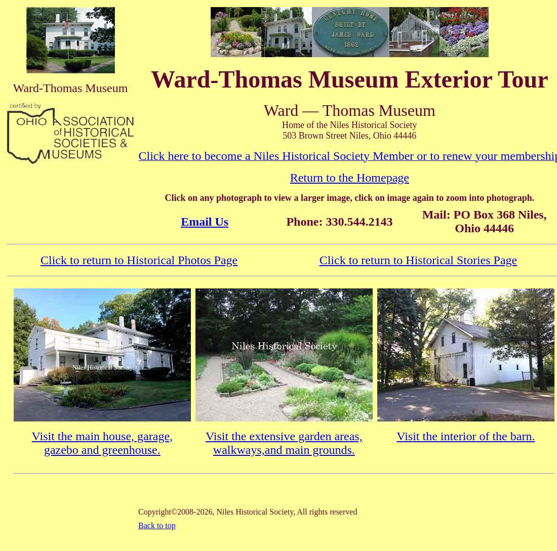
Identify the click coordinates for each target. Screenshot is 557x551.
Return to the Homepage (349, 177)
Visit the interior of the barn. (465, 436)
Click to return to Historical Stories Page (419, 260)
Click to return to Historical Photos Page (139, 260)
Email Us (204, 221)
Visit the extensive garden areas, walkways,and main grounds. (284, 443)
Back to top (157, 525)
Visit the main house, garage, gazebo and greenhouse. (102, 443)
